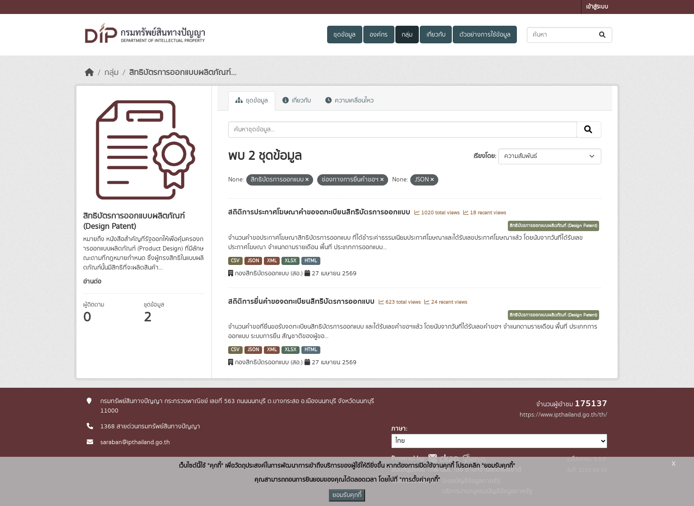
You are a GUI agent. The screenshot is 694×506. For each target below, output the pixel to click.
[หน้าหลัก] (89, 73)
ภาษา (398, 428)
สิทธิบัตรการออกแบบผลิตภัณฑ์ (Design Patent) (553, 226)
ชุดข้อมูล (344, 34)
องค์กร (379, 34)
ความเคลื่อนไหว (349, 100)
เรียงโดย (484, 156)
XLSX (290, 261)
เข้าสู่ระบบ (597, 7)
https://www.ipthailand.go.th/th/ (563, 414)
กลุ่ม (407, 34)
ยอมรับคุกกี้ (347, 495)
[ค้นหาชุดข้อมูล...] (569, 35)
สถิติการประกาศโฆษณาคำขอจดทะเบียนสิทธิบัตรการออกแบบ (320, 212)
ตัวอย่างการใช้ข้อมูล (485, 34)
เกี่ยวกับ (436, 34)
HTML (311, 261)
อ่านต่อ (92, 281)
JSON (253, 261)
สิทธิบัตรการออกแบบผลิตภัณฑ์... (182, 73)
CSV (235, 261)
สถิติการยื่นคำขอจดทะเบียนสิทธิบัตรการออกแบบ (302, 301)
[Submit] (603, 35)
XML (272, 261)
